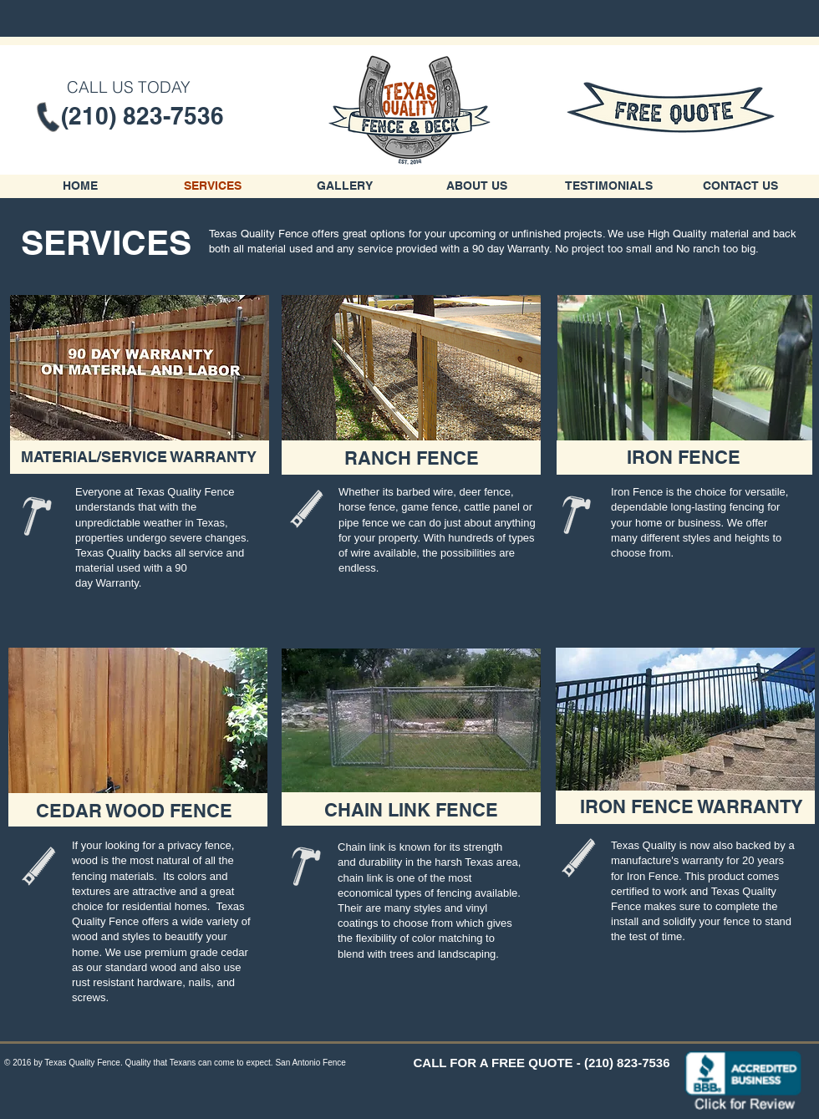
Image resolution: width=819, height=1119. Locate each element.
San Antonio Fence (310, 1062)
